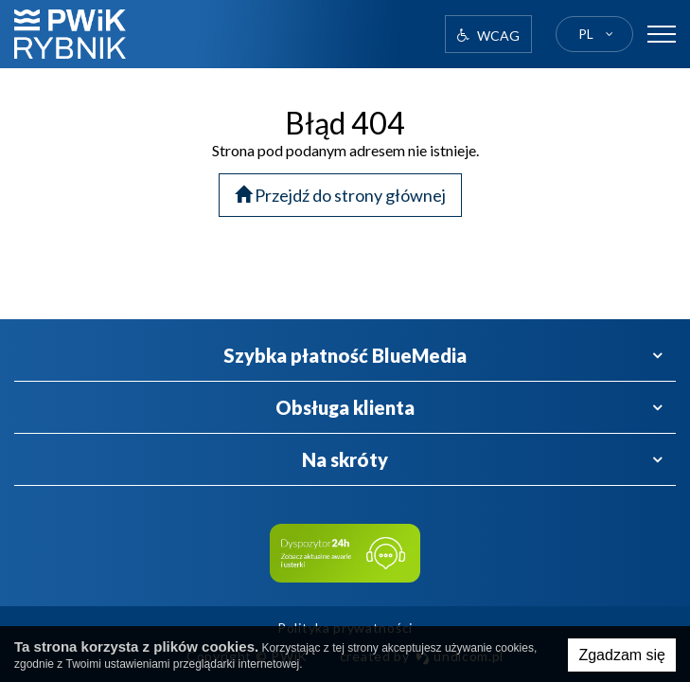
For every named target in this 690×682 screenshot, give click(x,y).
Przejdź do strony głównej (340, 195)
